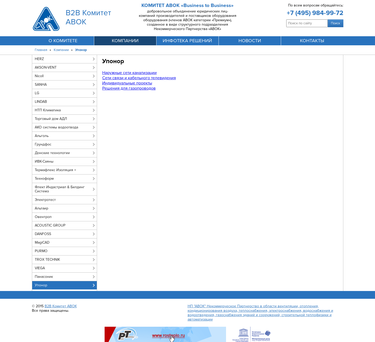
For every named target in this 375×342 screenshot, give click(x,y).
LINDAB (41, 101)
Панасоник (44, 276)
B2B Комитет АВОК (61, 306)
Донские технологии (52, 153)
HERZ (39, 59)
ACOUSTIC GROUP (50, 225)
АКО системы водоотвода (56, 127)
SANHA (41, 84)
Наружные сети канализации (129, 72)
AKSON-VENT (46, 67)
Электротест (45, 200)
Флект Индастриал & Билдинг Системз (60, 189)
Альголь (42, 136)
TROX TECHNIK (47, 259)
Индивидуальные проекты (127, 83)
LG (37, 93)
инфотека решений (187, 40)
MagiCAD (42, 242)
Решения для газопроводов (129, 88)
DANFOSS (43, 234)
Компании (61, 50)
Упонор (41, 285)
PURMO (41, 251)
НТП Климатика (48, 110)
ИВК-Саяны (44, 161)
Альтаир (41, 208)
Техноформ (44, 178)
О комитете (63, 40)
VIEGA (40, 268)
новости (249, 40)
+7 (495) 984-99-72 (315, 13)
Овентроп (43, 217)
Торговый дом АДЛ (51, 119)
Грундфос (43, 144)
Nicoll (39, 76)
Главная (41, 50)
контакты (312, 40)
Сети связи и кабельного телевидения (139, 78)
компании (125, 40)
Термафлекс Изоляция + (55, 170)
